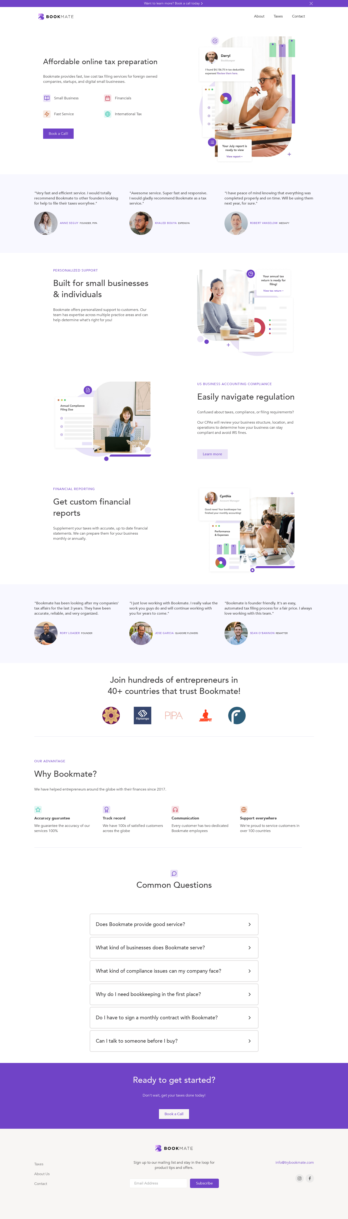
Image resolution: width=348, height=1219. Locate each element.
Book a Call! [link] (58, 133)
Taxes (278, 16)
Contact (298, 16)
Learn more (212, 454)
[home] (55, 16)
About (259, 16)
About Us (42, 1174)
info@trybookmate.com (295, 1162)
